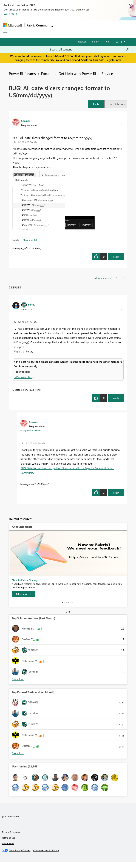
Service (107, 73)
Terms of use (8, 837)
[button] (96, 104)
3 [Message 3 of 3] (31, 484)
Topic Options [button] (114, 104)
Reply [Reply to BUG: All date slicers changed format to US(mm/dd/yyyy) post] (116, 256)
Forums (47, 73)
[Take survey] (23, 594)
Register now (113, 60)
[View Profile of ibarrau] (31, 304)
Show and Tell (30, 240)
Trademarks (8, 843)
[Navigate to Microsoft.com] (12, 25)
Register (82, 41)
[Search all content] (89, 49)
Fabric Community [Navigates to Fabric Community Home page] (40, 25)
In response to (30, 430)
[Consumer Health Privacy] (46, 850)
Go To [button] (119, 41)
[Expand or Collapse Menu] (5, 34)
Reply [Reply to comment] (116, 398)
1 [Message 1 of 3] (23, 248)
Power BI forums (22, 73)
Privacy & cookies (11, 832)
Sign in (95, 41)
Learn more (10, 13)
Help (107, 41)
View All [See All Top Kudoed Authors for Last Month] (18, 753)
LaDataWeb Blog (24, 377)
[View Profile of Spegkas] (25, 120)
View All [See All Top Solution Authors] (18, 679)
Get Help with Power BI (77, 73)
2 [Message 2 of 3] (23, 389)
